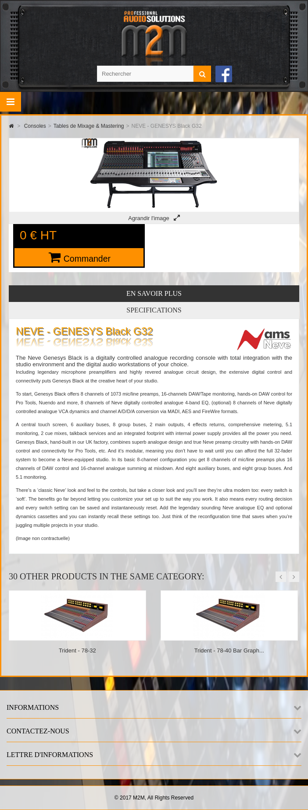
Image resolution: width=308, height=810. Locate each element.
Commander (87, 258)
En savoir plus (154, 293)
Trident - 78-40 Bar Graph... (229, 650)
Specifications (153, 310)
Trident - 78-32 (77, 650)
